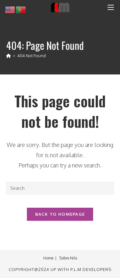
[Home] (8, 55)
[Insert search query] (60, 188)
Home (48, 258)
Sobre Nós (68, 258)
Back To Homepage (60, 214)
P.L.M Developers (90, 269)
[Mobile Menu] (111, 7)
